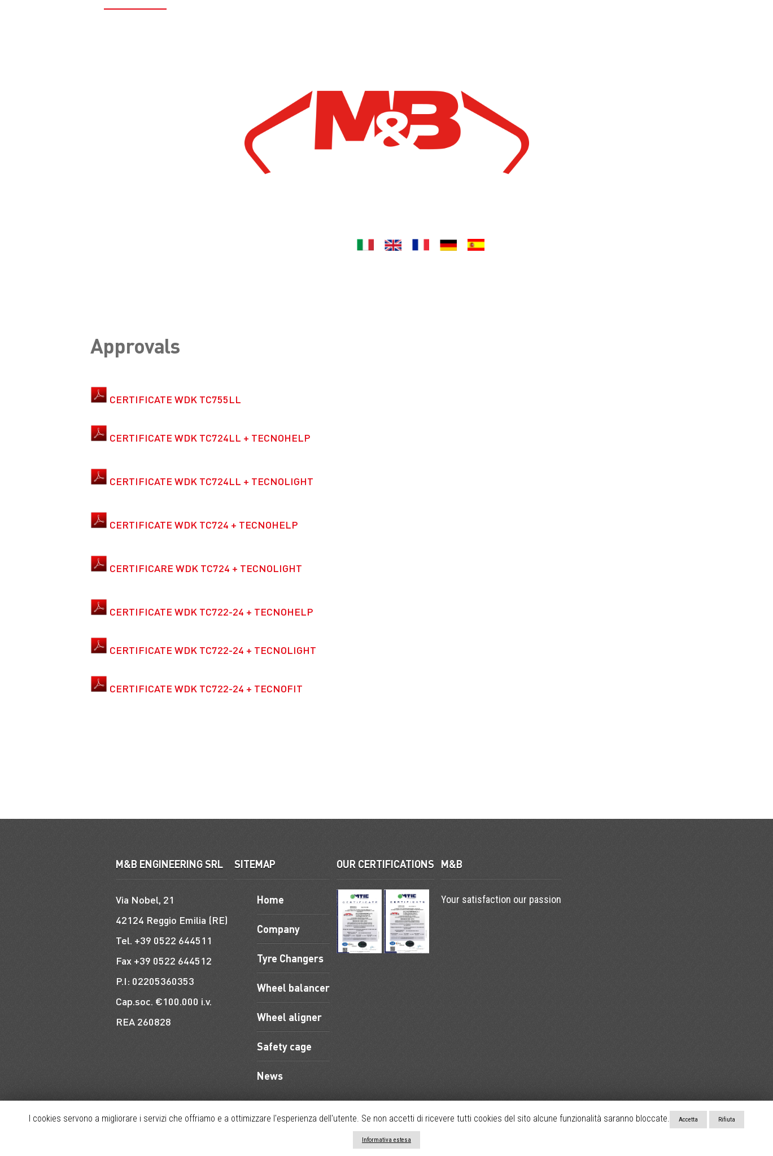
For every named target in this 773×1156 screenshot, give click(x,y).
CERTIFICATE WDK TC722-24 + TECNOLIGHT (213, 649)
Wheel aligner (391, 25)
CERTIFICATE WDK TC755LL (175, 398)
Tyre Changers (207, 25)
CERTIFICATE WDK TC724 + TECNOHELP (204, 524)
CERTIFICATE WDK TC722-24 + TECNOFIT (206, 688)
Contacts (406, 59)
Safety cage (524, 25)
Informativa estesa (386, 1140)
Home (78, 25)
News (358, 59)
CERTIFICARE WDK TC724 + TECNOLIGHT (206, 567)
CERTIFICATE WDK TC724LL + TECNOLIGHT (211, 480)
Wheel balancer (299, 25)
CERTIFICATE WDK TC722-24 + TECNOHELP (211, 611)
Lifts (459, 25)
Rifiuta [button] (726, 1119)
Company (130, 25)
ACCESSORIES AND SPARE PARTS (638, 25)
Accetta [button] (688, 1119)
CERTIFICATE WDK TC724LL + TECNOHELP (210, 437)
